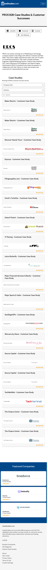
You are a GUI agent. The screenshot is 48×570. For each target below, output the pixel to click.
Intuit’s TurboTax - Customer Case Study (21, 198)
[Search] (25, 95)
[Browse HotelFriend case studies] (23, 510)
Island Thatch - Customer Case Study (20, 217)
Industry (23, 90)
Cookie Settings (7, 563)
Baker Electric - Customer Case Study (20, 101)
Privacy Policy (7, 558)
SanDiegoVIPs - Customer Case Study (20, 314)
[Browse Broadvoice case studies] (23, 478)
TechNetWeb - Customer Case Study (19, 392)
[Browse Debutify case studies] (23, 494)
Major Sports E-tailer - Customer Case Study (22, 295)
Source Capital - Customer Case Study (20, 353)
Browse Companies (8, 544)
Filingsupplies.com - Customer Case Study (21, 178)
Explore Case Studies (9, 549)
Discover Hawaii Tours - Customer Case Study (23, 140)
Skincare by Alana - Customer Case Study (21, 334)
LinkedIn (11, 31)
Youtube (36, 31)
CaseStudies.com (8, 526)
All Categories (7, 547)
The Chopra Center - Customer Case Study (21, 412)
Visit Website (23, 35)
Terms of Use (6, 560)
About (4, 553)
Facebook (23, 31)
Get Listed (5, 556)
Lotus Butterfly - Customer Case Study (20, 256)
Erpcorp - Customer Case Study (17, 159)
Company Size (23, 85)
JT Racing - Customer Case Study (18, 237)
